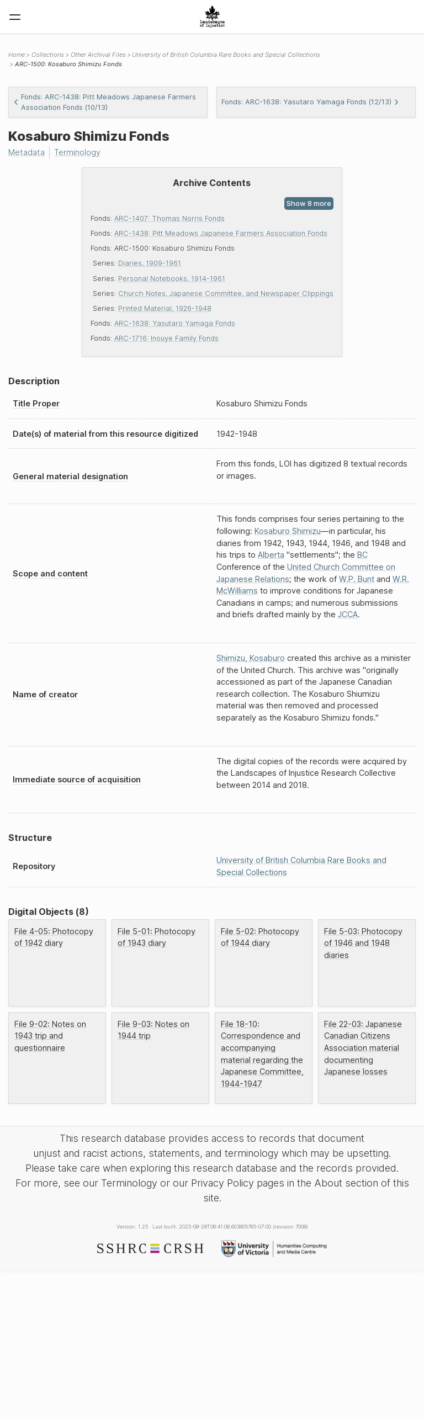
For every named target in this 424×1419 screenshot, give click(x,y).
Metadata (26, 152)
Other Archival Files (98, 55)
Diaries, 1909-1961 (149, 263)
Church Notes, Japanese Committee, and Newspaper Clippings (225, 293)
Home (16, 55)
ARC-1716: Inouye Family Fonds (166, 338)
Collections (47, 55)
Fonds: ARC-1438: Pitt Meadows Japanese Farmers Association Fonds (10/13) (104, 102)
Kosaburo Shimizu (288, 531)
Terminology (77, 152)
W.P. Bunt (356, 579)
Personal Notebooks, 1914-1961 (171, 278)
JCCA (348, 614)
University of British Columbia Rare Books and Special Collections (226, 55)
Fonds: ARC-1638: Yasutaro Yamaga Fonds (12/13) (310, 102)
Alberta (271, 554)
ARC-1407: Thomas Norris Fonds (169, 218)
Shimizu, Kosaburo (250, 658)
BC (362, 554)
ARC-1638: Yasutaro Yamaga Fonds (174, 323)
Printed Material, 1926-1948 (164, 308)
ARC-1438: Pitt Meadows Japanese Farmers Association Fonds (220, 233)
